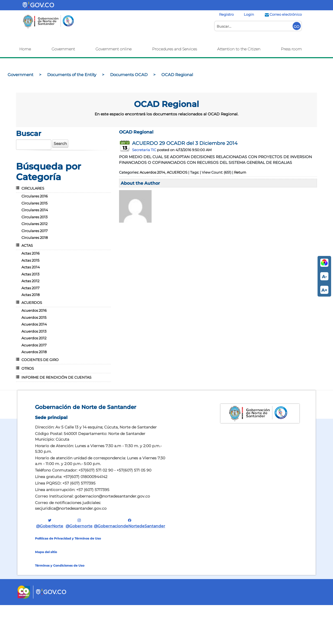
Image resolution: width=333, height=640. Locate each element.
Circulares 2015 (34, 203)
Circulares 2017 (34, 231)
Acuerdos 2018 (34, 352)
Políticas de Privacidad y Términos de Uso (68, 538)
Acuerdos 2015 (33, 317)
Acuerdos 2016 (34, 310)
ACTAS (27, 245)
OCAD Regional (136, 132)
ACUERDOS (31, 302)
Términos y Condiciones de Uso (59, 565)
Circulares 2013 (34, 217)
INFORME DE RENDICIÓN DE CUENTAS (56, 377)
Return (240, 172)
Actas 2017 (30, 288)
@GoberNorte (49, 523)
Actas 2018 (30, 295)
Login (249, 14)
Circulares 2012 (34, 224)
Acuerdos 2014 (34, 324)
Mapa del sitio (46, 552)
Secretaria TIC (144, 150)
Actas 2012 (30, 281)
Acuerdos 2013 (33, 331)
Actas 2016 (30, 253)
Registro (226, 14)
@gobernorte (79, 523)
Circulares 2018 (34, 237)
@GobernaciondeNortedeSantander (129, 523)
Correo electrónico (283, 14)
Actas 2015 (30, 260)
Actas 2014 (30, 267)
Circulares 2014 (34, 210)
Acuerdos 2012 (33, 338)
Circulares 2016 (34, 196)
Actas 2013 (30, 274)
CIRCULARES (32, 188)
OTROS (27, 368)
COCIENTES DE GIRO (40, 360)
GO (296, 26)
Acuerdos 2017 (34, 345)
